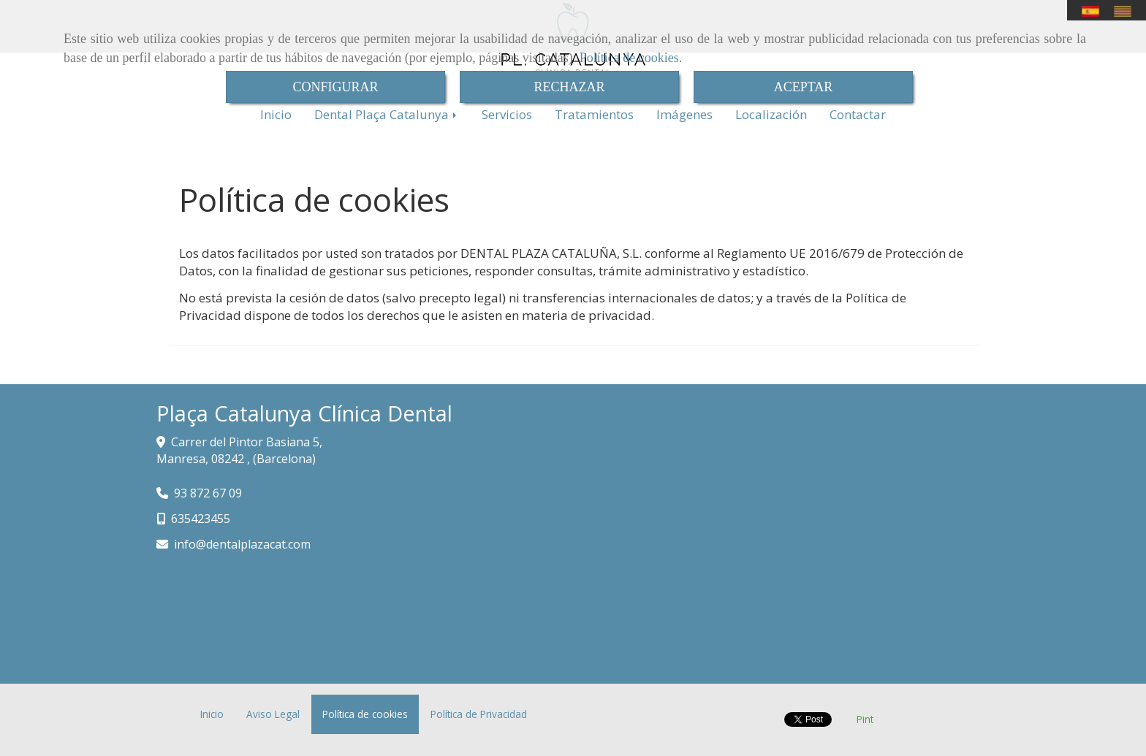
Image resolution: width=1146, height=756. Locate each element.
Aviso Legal (273, 714)
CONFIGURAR (335, 87)
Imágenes (684, 114)
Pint (865, 719)
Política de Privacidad (478, 714)
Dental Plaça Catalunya (386, 114)
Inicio (276, 114)
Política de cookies (629, 57)
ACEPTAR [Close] (803, 87)
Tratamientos (594, 114)
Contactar (858, 114)
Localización (771, 114)
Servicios (507, 114)
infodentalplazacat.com (242, 544)
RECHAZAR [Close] (569, 87)
